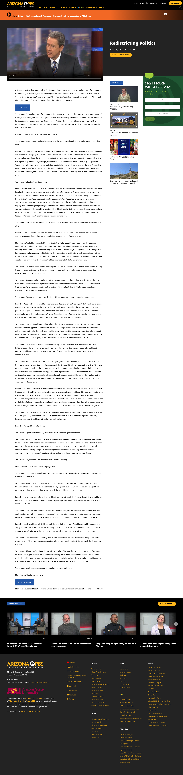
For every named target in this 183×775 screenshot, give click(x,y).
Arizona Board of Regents (30, 711)
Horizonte (123, 675)
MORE (167, 604)
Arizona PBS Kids (125, 700)
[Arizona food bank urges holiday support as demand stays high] (160, 614)
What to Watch (96, 669)
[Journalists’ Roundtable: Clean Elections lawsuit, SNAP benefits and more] (27, 614)
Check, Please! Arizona (98, 672)
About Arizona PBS (154, 670)
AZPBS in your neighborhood (129, 741)
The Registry (124, 744)
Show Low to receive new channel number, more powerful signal (124, 182)
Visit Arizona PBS (153, 692)
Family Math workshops (127, 721)
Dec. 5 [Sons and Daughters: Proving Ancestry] (114, 104)
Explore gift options (154, 698)
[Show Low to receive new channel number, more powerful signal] (124, 164)
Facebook (71, 686)
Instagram (72, 690)
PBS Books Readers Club (155, 686)
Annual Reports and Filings (156, 674)
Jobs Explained (96, 681)
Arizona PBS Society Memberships (159, 701)
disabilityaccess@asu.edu (39, 682)
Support (43, 7)
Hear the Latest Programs (99, 719)
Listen (63, 7)
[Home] (30, 4)
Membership (152, 710)
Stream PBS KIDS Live (126, 703)
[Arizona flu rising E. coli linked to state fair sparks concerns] (71, 614)
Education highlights (126, 735)
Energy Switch (96, 678)
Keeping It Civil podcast (98, 734)
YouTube (71, 695)
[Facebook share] (127, 49)
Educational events (126, 738)
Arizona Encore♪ (96, 728)
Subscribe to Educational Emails (130, 759)
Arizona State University (34, 698)
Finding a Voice (96, 737)
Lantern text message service (129, 709)
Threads (71, 699)
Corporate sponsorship (155, 713)
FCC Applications (73, 671)
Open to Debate (96, 687)
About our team (125, 762)
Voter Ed (122, 681)
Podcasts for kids (125, 715)
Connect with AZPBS (154, 667)
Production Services (154, 680)
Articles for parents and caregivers (131, 718)
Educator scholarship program (130, 747)
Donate (71, 662)
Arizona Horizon (125, 672)
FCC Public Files (73, 667)
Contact (163, 3)
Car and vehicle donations (156, 722)
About (102, 7)
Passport (153, 3)
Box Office (151, 689)
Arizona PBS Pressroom (155, 677)
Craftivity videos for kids (127, 712)
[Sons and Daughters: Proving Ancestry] (124, 87)
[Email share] (135, 49)
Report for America (126, 750)
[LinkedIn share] (131, 49)
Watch (53, 7)
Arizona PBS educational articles (130, 756)
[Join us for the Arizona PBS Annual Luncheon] (124, 114)
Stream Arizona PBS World (100, 706)
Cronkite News (124, 684)
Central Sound (96, 722)
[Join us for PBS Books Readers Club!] (124, 140)
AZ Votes (122, 678)
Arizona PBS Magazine (155, 683)
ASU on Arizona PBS (97, 703)
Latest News (124, 669)
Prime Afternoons (97, 700)
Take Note (94, 731)
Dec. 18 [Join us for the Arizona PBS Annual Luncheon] (112, 130)
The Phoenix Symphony (99, 725)
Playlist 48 (94, 693)
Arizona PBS (30, 701)
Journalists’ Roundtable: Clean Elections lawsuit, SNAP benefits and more (25, 645)
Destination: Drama (97, 696)
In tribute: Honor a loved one (157, 716)
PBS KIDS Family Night (127, 706)
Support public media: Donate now (159, 704)
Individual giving (153, 707)
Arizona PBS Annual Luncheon (157, 726)
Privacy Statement (74, 682)
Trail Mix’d (94, 675)
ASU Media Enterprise (17, 701)
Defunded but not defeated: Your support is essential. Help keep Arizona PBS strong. (54, 16)
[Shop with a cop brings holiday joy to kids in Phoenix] (116, 614)
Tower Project (152, 719)
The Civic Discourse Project (100, 684)
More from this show (120, 55)
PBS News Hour (125, 687)
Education (91, 7)
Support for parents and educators (131, 753)
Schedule (144, 3)
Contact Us (151, 695)
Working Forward (97, 690)
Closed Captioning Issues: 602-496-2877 (77, 677)
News (72, 7)
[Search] (180, 7)
